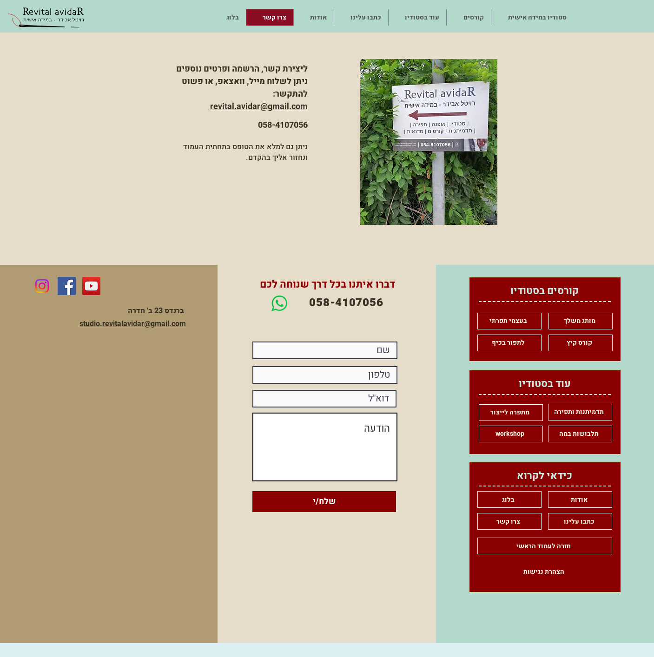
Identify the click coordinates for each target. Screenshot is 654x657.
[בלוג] (509, 499)
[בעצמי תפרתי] (509, 321)
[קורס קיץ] (580, 343)
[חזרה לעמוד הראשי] (544, 546)
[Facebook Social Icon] (67, 286)
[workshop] (511, 434)
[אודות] (580, 499)
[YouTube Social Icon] (91, 286)
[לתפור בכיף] (509, 343)
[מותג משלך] (580, 321)
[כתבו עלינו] (580, 521)
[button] (468, 17)
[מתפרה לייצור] (511, 412)
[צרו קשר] (509, 521)
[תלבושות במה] (580, 434)
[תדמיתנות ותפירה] (580, 412)
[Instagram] (42, 286)
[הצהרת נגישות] (544, 571)
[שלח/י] (324, 501)
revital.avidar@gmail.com (259, 106)
